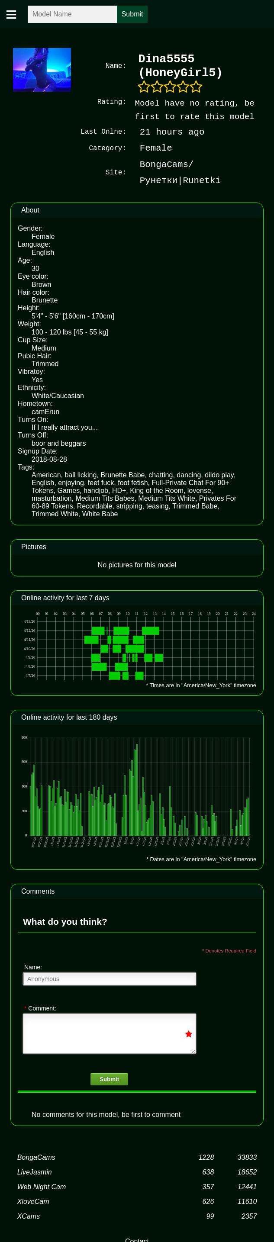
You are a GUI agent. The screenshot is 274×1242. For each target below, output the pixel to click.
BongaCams (36, 1156)
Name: (33, 966)
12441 (247, 1186)
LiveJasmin (34, 1171)
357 (208, 1186)
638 (208, 1171)
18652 (247, 1171)
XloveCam (33, 1200)
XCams (28, 1215)
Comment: (40, 1007)
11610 (247, 1200)
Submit (109, 1078)
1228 (206, 1156)
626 (208, 1200)
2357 (249, 1215)
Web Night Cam (41, 1186)
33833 (247, 1156)
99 (210, 1215)
